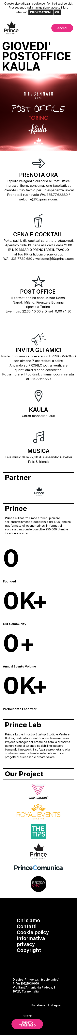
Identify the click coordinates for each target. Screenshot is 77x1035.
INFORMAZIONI (40, 12)
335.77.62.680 (57, 195)
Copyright (29, 950)
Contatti (27, 926)
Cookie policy (33, 932)
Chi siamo (28, 920)
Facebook (38, 1005)
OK (57, 12)
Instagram (55, 1005)
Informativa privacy (31, 941)
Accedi (62, 28)
